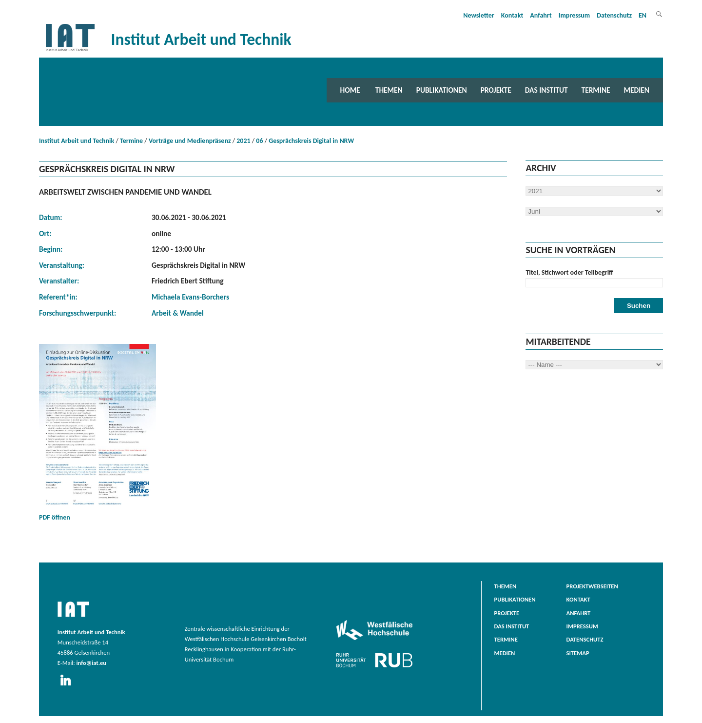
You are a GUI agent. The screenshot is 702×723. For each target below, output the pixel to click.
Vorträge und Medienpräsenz (190, 141)
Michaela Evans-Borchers (190, 296)
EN (642, 15)
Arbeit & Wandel (178, 313)
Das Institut (546, 90)
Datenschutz (614, 15)
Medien (636, 90)
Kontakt (512, 15)
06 (259, 141)
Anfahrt (540, 15)
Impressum (574, 15)
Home (350, 90)
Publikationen (441, 90)
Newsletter (478, 15)
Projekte (496, 90)
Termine (596, 90)
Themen (389, 90)
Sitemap (577, 653)
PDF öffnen (97, 433)
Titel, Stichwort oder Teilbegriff (569, 272)
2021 (243, 141)
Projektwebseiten (592, 586)
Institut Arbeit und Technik (76, 141)
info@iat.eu (91, 662)
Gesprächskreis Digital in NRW (311, 141)
